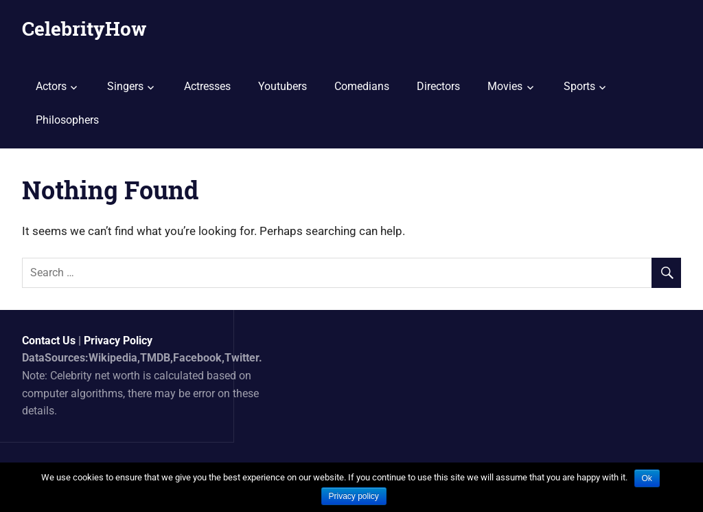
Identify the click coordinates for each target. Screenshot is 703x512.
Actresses (207, 86)
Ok (647, 478)
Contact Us (49, 340)
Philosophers (67, 119)
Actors (51, 86)
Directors (438, 86)
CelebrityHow (84, 28)
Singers (125, 86)
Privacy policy (354, 496)
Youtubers (282, 86)
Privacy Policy (118, 340)
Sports (579, 86)
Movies (504, 86)
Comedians (361, 86)
